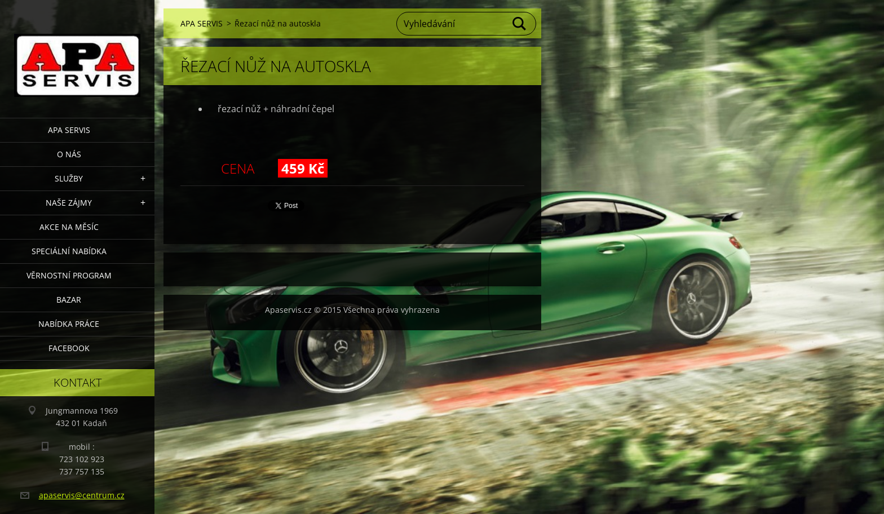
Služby (69, 178)
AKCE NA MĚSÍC (69, 226)
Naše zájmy (69, 202)
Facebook (69, 348)
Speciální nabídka (69, 251)
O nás (69, 154)
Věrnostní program (69, 275)
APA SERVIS (69, 130)
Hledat (519, 23)
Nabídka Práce (68, 323)
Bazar (68, 299)
